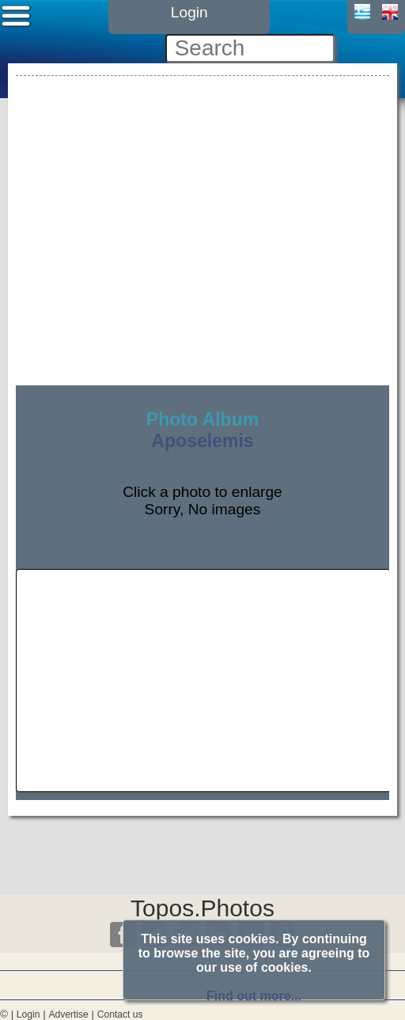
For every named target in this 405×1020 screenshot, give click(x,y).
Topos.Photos (202, 908)
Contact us (120, 1014)
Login (28, 1014)
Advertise (68, 1014)
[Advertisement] (202, 190)
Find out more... (253, 996)
